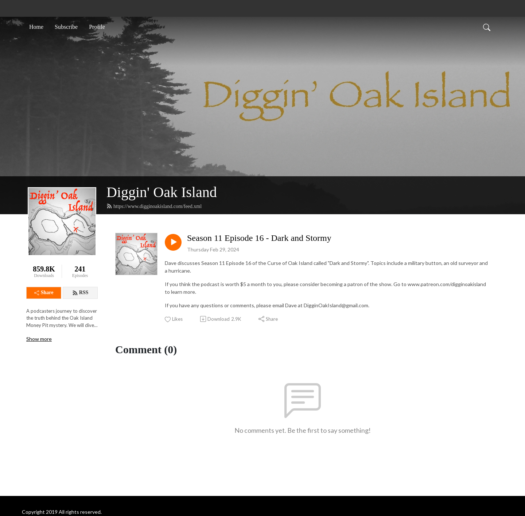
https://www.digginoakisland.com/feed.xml (154, 206)
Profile (97, 27)
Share (44, 292)
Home (36, 27)
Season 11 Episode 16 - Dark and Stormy (259, 238)
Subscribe (66, 27)
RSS (80, 293)
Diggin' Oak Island (161, 192)
